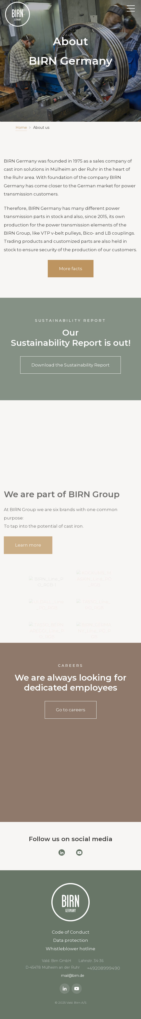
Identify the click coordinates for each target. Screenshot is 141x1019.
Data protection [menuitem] (70, 940)
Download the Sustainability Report (70, 365)
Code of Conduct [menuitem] (70, 932)
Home (21, 127)
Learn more (28, 549)
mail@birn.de (72, 975)
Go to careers (70, 709)
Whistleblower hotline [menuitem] (70, 948)
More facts (70, 268)
